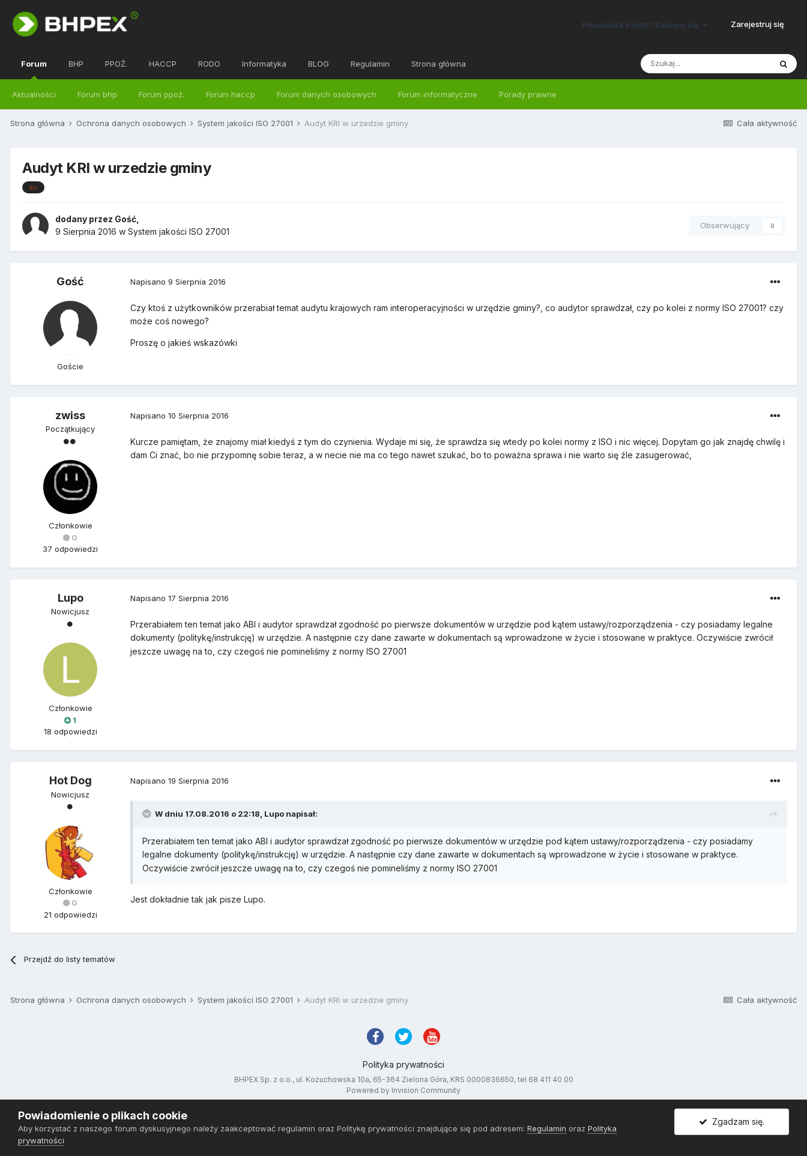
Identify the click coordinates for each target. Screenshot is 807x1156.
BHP (75, 63)
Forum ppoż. (161, 94)
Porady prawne (528, 94)
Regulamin (370, 63)
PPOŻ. (116, 63)
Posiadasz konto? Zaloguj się (644, 24)
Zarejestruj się (757, 24)
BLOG (318, 63)
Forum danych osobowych (326, 94)
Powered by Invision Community (403, 1090)
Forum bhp (97, 94)
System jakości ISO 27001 (178, 231)
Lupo (70, 598)
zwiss (70, 415)
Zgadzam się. (731, 1121)
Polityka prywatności (403, 1064)
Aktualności (34, 94)
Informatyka (264, 63)
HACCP (163, 63)
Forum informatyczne (437, 94)
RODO (209, 63)
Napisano (178, 281)
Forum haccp (230, 94)
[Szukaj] (705, 63)
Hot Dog (70, 780)
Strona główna (438, 63)
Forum (34, 69)
